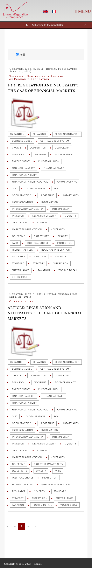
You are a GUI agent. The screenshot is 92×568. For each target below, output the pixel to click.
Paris (15, 243)
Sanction (40, 256)
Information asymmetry (27, 209)
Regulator (19, 256)
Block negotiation (67, 134)
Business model (22, 141)
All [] (20, 54)
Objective (18, 236)
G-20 (14, 188)
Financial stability (24, 175)
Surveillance (20, 270)
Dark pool (18, 154)
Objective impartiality (48, 464)
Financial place (53, 168)
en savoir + (17, 134)
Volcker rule (20, 277)
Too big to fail (68, 270)
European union (48, 161)
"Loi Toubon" (20, 222)
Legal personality (44, 215)
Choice (16, 147)
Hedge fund (47, 195)
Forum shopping (67, 181)
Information (49, 202)
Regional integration (55, 250)
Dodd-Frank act (65, 154)
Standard (18, 263)
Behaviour (39, 134)
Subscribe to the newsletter (47, 25)
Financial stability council (30, 181)
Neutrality (58, 229)
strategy (38, 263)
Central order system (54, 141)
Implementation (22, 202)
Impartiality (71, 195)
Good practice (21, 195)
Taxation (44, 270)
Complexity (62, 147)
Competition (38, 147)
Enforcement (21, 161)
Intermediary (61, 209)
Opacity (62, 236)
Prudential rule (22, 250)
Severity (60, 256)
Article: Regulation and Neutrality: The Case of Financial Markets (45, 313)
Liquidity (70, 215)
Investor (18, 215)
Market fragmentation (27, 229)
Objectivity (41, 236)
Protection (64, 243)
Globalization (35, 188)
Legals (38, 563)
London (42, 222)
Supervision (60, 263)
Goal (57, 188)
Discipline (40, 154)
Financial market (23, 168)
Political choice (38, 243)
